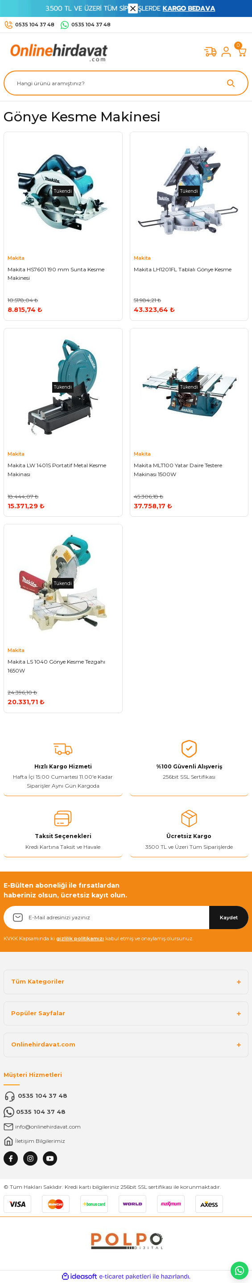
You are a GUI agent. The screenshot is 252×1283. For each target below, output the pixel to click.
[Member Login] (226, 52)
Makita (16, 258)
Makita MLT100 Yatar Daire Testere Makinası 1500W (178, 469)
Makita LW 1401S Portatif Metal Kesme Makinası (57, 469)
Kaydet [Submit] (229, 917)
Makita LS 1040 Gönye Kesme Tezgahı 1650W (56, 666)
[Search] (126, 83)
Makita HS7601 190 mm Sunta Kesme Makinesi (56, 274)
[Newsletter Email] (126, 917)
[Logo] (57, 51)
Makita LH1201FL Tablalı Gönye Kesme (182, 269)
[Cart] (242, 52)
